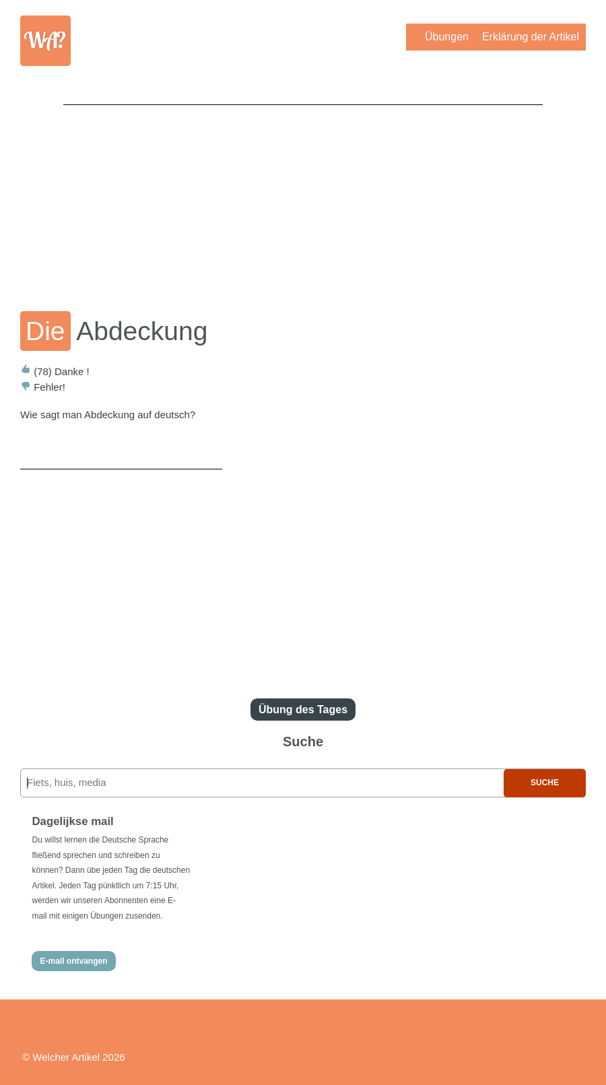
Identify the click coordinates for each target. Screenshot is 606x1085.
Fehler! (42, 387)
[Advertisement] (303, 198)
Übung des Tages (303, 709)
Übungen (447, 36)
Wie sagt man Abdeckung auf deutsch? (107, 414)
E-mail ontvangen (73, 961)
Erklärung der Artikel (530, 36)
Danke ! (55, 371)
